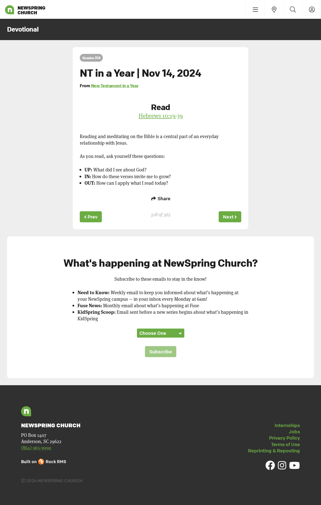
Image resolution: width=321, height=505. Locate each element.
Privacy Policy (284, 438)
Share (160, 198)
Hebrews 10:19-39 (161, 116)
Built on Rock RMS (43, 461)
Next (230, 217)
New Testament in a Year (115, 85)
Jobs (294, 431)
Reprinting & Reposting (274, 450)
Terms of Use (285, 444)
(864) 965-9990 (36, 447)
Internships (287, 425)
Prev (91, 217)
